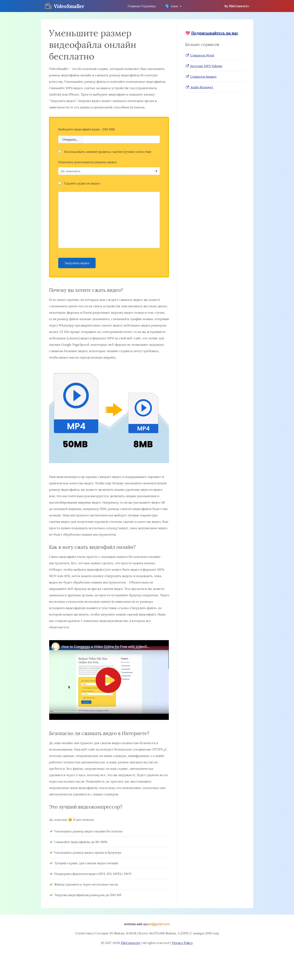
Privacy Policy (182, 943)
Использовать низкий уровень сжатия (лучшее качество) (104, 152)
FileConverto (130, 943)
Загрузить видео (76, 263)
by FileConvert (237, 6)
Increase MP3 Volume (204, 66)
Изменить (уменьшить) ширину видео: (87, 162)
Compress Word (199, 55)
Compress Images (200, 77)
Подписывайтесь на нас (214, 32)
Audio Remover (199, 87)
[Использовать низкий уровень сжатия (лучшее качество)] (59, 151)
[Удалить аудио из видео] (59, 183)
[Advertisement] (109, 220)
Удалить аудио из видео (79, 183)
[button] (109, 680)
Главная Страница (142, 6)
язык (171, 6)
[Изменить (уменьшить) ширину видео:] (109, 171)
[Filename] (121, 139)
